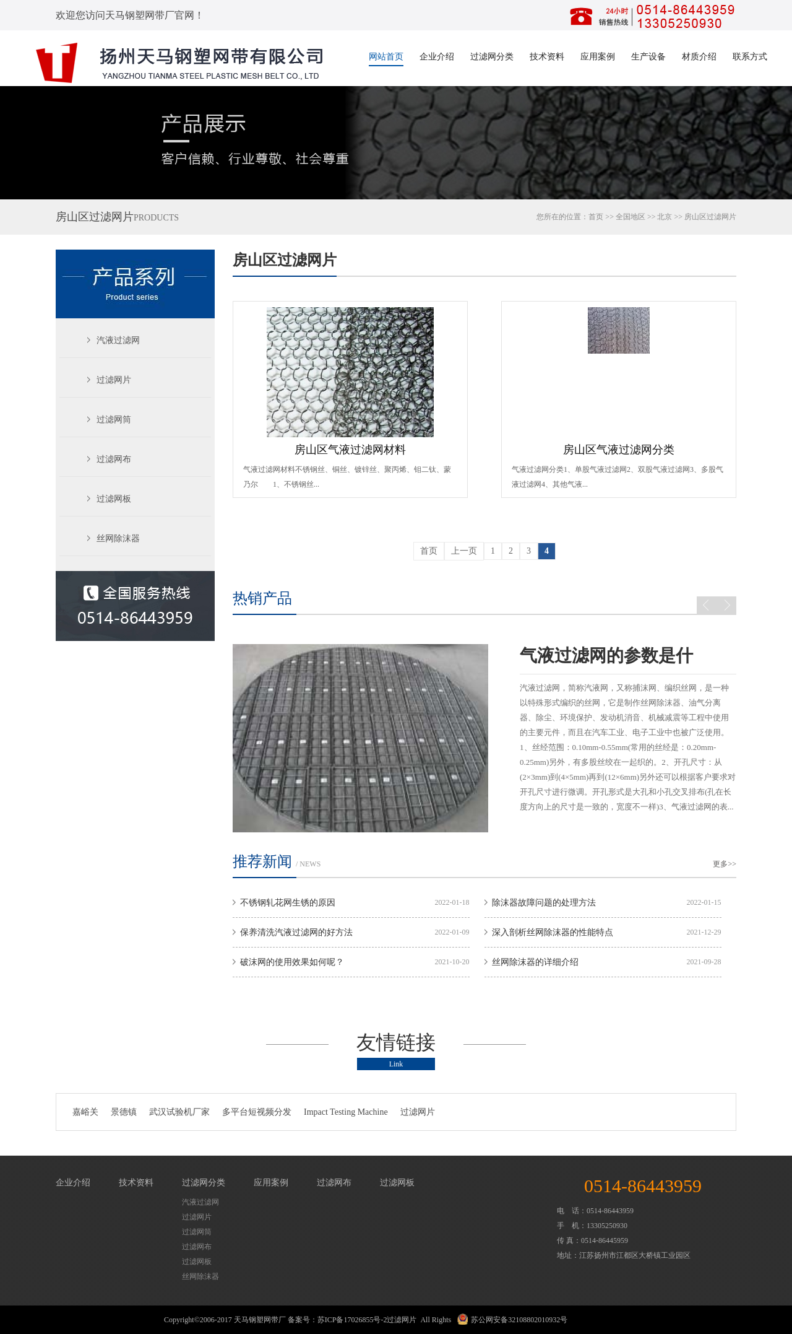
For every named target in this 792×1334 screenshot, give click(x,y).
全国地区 (630, 216)
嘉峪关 (85, 1112)
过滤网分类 (492, 56)
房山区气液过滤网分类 (618, 449)
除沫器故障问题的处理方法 (544, 902)
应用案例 (597, 56)
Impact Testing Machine (346, 1112)
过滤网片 (114, 380)
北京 (664, 216)
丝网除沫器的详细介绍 (535, 962)
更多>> (724, 864)
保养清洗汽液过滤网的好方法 (296, 932)
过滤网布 (114, 459)
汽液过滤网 (118, 340)
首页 (595, 216)
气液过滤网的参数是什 (606, 655)
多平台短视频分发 (256, 1112)
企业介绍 (437, 56)
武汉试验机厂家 (179, 1112)
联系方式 (750, 56)
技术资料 (547, 56)
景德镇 (124, 1112)
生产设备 (648, 56)
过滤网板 (114, 499)
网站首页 (386, 56)
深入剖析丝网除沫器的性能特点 (552, 932)
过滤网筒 (114, 419)
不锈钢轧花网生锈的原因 (287, 902)
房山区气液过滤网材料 (350, 449)
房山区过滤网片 (285, 260)
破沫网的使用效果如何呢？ (292, 962)
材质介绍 (699, 56)
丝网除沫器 (118, 538)
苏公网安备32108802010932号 (519, 1319)
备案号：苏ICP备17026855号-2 (337, 1319)
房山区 (695, 216)
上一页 (464, 551)
